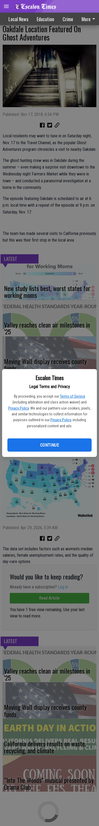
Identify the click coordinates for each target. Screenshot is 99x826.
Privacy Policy (18, 408)
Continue (49, 445)
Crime (68, 19)
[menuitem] (67, 19)
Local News (18, 19)
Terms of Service (72, 396)
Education (45, 19)
